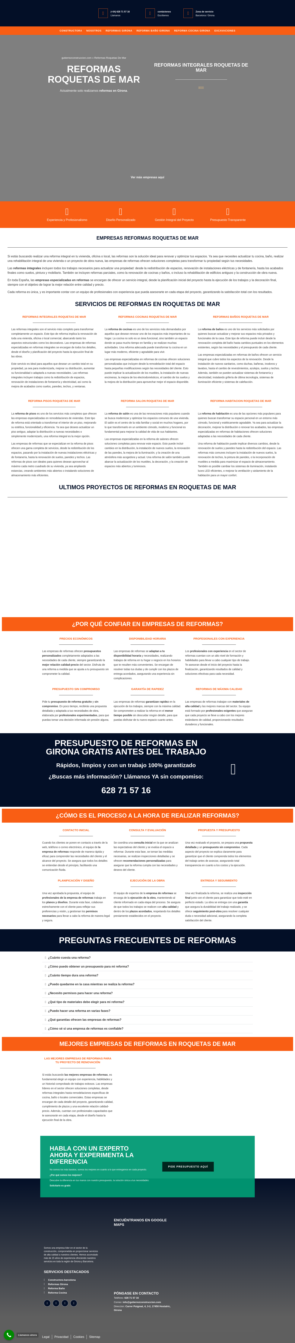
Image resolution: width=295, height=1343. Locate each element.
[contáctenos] (150, 13)
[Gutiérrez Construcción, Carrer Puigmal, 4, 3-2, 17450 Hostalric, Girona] (144, 1259)
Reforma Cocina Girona (192, 30)
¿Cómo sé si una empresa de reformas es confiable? (85, 1028)
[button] (147, 957)
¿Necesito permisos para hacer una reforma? (80, 993)
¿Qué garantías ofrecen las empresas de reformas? (84, 1019)
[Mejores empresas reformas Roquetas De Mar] (185, 1094)
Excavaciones (224, 30)
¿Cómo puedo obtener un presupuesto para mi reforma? (88, 966)
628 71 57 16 (126, 790)
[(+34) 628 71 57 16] (103, 13)
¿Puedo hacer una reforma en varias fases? (79, 1010)
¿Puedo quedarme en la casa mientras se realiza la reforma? (91, 984)
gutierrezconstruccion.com (76, 57)
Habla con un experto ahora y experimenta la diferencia (92, 1155)
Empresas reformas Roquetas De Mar (148, 238)
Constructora (71, 30)
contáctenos (164, 11)
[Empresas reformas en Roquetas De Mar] (147, 135)
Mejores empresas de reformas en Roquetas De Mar (147, 1044)
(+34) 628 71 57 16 (120, 11)
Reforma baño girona (153, 30)
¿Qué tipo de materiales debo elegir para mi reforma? (86, 1002)
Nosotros (94, 30)
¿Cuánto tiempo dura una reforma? (73, 975)
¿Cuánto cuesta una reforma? (69, 957)
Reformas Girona (119, 30)
